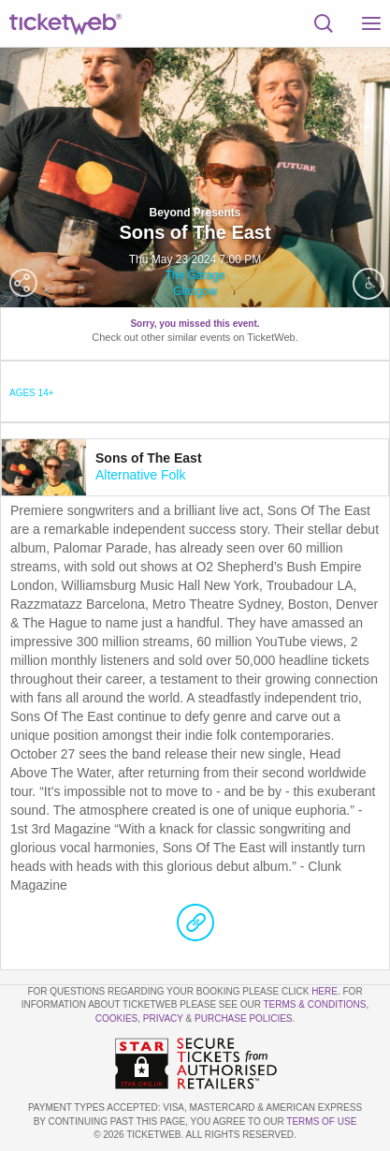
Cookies (116, 1018)
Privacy (163, 1018)
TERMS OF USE (321, 1121)
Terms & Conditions (314, 1004)
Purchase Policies (243, 1018)
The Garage (194, 275)
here (324, 991)
